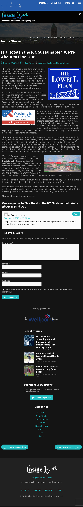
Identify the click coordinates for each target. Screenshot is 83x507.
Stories (32, 37)
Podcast (41, 429)
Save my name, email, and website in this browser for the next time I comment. (37, 290)
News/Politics (62, 63)
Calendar (43, 3)
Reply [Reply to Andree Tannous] (76, 214)
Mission (48, 490)
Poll (41, 432)
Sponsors (69, 3)
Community (41, 416)
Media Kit (25, 490)
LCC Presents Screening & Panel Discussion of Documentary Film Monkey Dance (45, 342)
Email (5, 272)
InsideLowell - (40, 350)
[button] (80, 15)
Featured (51, 63)
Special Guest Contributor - (45, 361)
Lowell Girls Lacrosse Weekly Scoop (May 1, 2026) (47, 369)
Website (6, 281)
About (56, 3)
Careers (37, 490)
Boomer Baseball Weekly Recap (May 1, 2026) (47, 356)
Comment (7, 243)
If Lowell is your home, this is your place (18, 20)
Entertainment (41, 419)
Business (40, 37)
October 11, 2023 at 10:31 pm (17, 218)
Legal (59, 490)
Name (6, 263)
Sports (41, 436)
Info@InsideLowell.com (41, 477)
